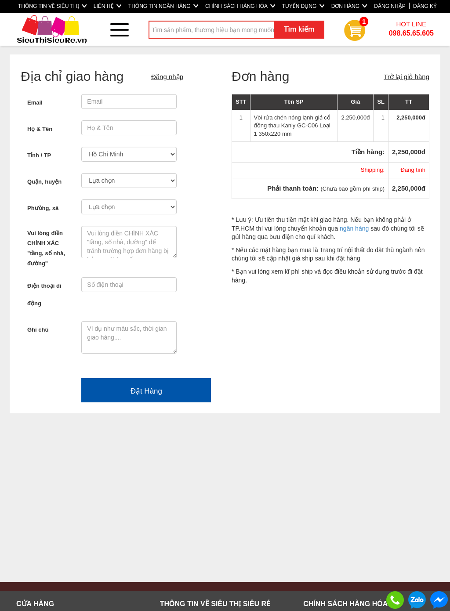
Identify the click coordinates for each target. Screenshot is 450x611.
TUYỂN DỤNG (303, 6)
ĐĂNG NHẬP (389, 6)
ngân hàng (354, 228)
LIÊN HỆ (107, 6)
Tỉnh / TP (39, 155)
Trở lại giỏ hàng (406, 76)
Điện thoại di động (44, 294)
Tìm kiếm (299, 29)
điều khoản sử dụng (361, 271)
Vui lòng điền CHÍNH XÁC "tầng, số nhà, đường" (46, 248)
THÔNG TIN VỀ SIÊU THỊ (52, 6)
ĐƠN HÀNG (349, 6)
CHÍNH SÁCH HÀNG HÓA (240, 6)
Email (35, 102)
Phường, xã (42, 208)
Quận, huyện (44, 181)
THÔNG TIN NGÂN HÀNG (163, 6)
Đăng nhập (167, 76)
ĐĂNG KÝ (425, 6)
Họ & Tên (39, 129)
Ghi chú (37, 329)
